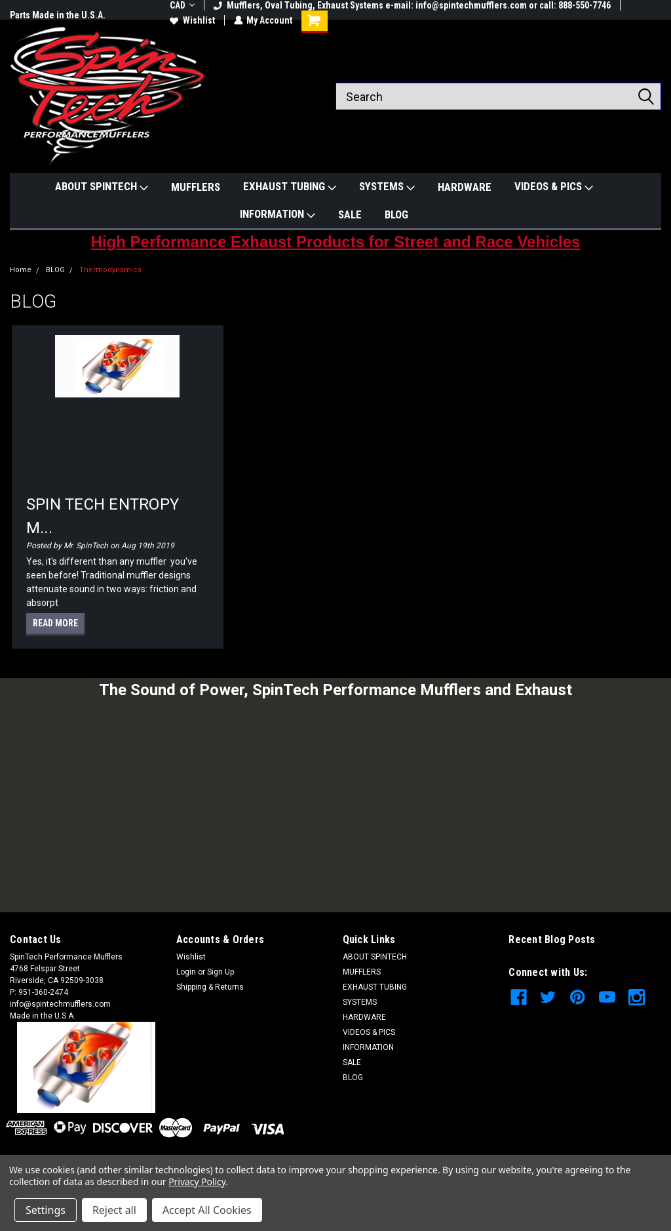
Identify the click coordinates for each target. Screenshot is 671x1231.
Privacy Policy (196, 1181)
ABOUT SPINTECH (101, 187)
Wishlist (192, 20)
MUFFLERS (195, 186)
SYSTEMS (387, 187)
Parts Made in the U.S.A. (57, 15)
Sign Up (220, 972)
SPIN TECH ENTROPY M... (102, 516)
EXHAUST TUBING (289, 187)
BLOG (396, 214)
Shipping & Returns (210, 987)
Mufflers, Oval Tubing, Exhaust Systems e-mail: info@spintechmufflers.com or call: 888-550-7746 (412, 5)
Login (186, 972)
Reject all (114, 1210)
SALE (350, 214)
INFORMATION (277, 214)
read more (55, 623)
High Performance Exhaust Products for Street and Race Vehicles (336, 242)
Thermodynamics (110, 270)
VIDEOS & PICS (553, 187)
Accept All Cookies (207, 1210)
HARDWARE (464, 186)
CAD (182, 5)
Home (20, 270)
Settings (46, 1210)
